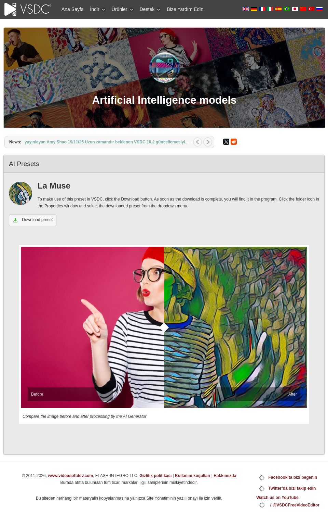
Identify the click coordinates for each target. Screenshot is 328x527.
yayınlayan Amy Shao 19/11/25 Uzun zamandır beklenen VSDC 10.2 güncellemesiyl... (107, 142)
